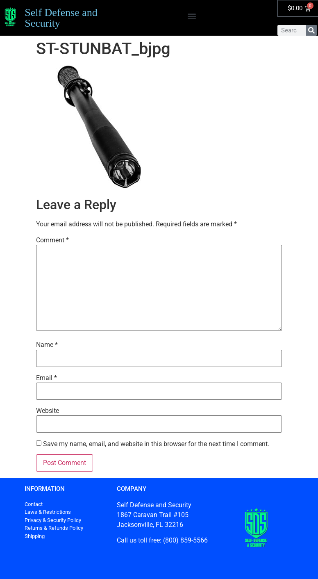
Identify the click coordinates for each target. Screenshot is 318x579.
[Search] (311, 30)
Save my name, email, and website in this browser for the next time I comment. (156, 444)
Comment (52, 240)
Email (46, 378)
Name (47, 345)
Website (47, 411)
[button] (192, 16)
